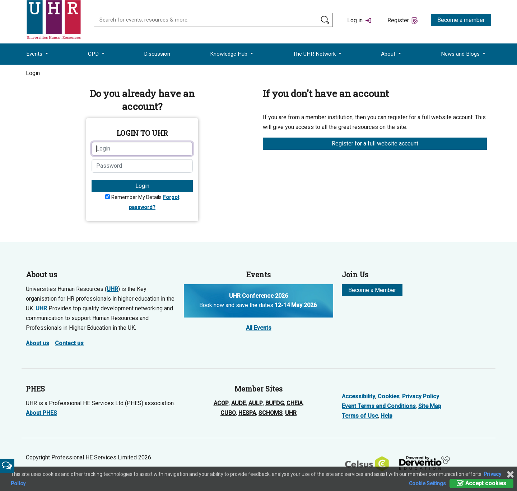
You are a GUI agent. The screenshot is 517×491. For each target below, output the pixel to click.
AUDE (238, 403)
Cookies (389, 396)
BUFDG (274, 403)
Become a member (461, 20)
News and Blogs (461, 54)
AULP (255, 403)
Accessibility (358, 396)
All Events (258, 327)
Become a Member (372, 290)
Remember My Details (136, 197)
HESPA (247, 412)
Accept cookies (481, 483)
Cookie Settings (427, 483)
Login (142, 185)
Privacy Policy (420, 396)
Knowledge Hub (229, 54)
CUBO (228, 412)
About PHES (41, 412)
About (389, 54)
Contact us (69, 343)
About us (37, 343)
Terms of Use (360, 415)
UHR (112, 289)
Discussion (157, 54)
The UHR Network (315, 54)
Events (35, 54)
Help (386, 415)
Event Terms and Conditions (379, 406)
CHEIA (295, 403)
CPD (94, 54)
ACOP (221, 403)
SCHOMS (270, 412)
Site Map (429, 406)
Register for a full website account (375, 143)
